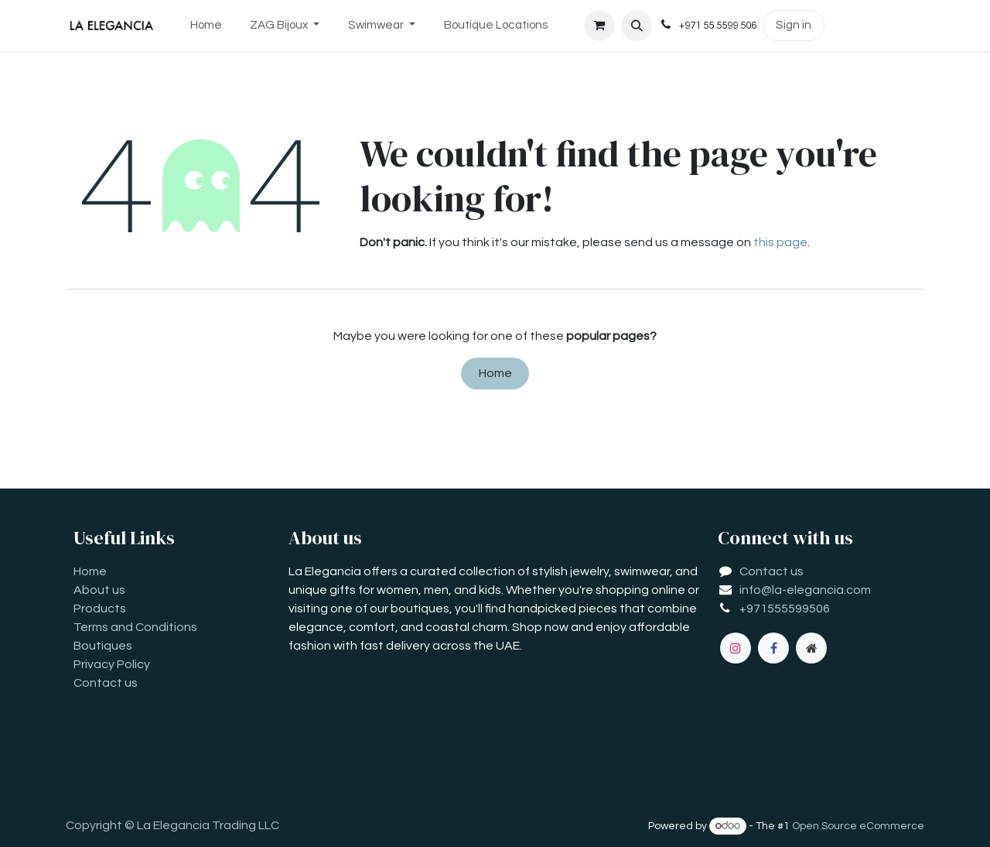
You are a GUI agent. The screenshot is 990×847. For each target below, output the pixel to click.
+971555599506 (784, 608)
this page (780, 242)
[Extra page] (811, 648)
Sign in (793, 25)
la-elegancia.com (821, 590)
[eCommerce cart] (599, 25)
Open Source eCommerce (858, 826)
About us (99, 590)
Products (99, 608)
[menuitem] (206, 26)
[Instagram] (735, 648)
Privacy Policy (111, 664)
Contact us (105, 683)
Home (495, 373)
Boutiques (102, 646)
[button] (636, 25)
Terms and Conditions (135, 627)
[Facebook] (773, 648)
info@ (755, 590)
